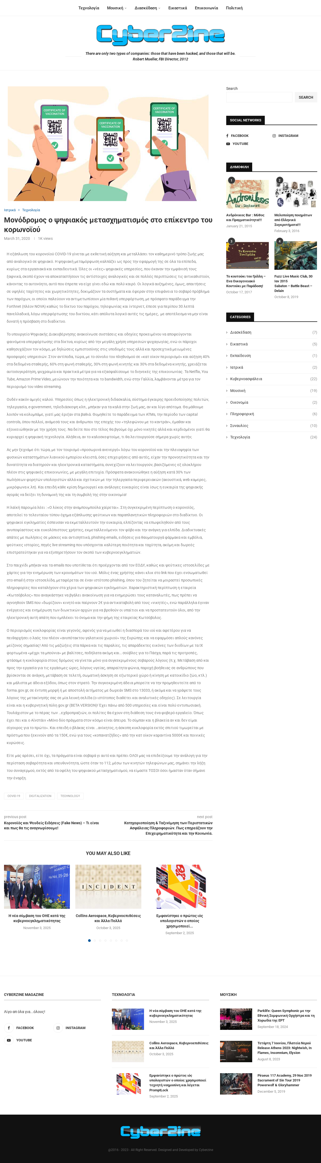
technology (70, 796)
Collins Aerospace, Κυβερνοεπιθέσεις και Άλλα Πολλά (179, 1045)
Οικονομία (273, 402)
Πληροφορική (273, 414)
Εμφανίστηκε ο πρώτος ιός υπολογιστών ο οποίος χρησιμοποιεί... (179, 921)
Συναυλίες (273, 426)
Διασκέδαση (146, 8)
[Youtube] (248, 144)
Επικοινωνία (206, 8)
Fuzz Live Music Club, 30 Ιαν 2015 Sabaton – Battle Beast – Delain (293, 283)
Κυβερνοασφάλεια (273, 379)
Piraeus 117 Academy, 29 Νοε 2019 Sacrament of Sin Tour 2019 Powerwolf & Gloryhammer (285, 1080)
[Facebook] (248, 135)
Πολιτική (234, 8)
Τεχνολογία (88, 8)
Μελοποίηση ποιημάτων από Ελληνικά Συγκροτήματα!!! (293, 220)
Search (232, 88)
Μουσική (115, 8)
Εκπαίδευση (273, 356)
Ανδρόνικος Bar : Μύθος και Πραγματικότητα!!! (245, 217)
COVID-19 (13, 796)
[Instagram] (295, 135)
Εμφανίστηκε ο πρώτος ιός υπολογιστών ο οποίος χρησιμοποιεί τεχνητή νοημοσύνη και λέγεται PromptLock (177, 1082)
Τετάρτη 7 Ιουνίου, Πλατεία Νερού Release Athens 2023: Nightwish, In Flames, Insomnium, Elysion (285, 1048)
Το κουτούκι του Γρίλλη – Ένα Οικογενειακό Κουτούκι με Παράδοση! (246, 281)
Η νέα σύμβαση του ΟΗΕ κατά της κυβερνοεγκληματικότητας (175, 1013)
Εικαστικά (177, 8)
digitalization (40, 796)
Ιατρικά (273, 367)
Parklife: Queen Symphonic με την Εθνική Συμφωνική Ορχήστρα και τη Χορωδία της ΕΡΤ (286, 1015)
